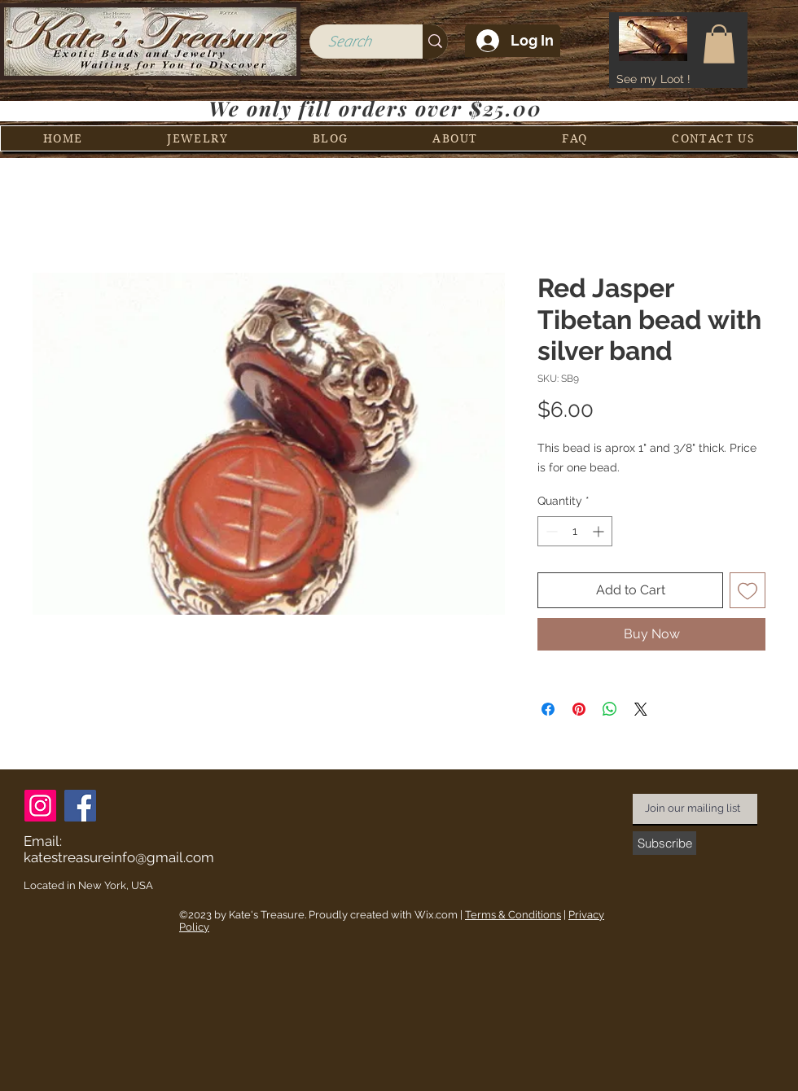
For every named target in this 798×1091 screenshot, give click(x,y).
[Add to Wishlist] (747, 590)
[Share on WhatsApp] (610, 709)
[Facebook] (80, 806)
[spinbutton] (575, 531)
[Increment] (600, 531)
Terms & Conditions (513, 915)
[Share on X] (641, 709)
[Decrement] (550, 531)
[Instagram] (40, 806)
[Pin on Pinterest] (579, 709)
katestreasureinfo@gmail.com (119, 857)
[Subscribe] (664, 843)
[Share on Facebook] (548, 709)
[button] (719, 44)
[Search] (348, 41)
